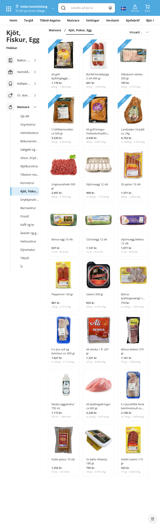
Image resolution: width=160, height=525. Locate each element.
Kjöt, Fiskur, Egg (80, 30)
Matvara (73, 20)
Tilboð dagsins (50, 20)
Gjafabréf (133, 20)
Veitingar (92, 20)
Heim (13, 20)
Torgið (28, 20)
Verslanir (112, 20)
